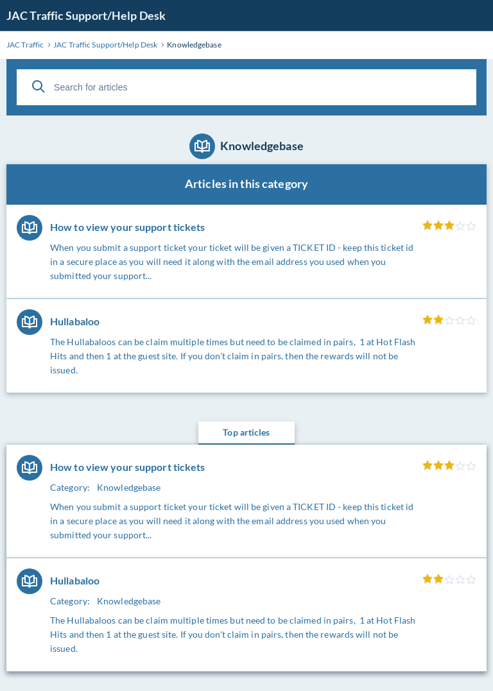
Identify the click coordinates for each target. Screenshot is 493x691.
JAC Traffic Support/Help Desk (86, 15)
